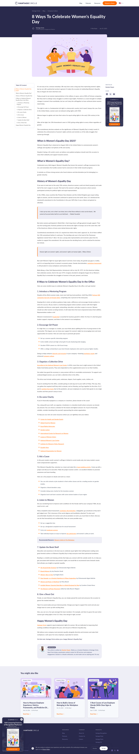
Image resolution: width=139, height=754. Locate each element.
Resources (97, 3)
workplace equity (89, 353)
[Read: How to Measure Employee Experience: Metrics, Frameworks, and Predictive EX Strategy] (36, 697)
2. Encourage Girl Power (23, 107)
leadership (56, 317)
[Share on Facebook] (114, 94)
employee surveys (52, 530)
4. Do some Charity (21, 112)
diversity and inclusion (59, 353)
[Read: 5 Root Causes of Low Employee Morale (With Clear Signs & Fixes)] (103, 697)
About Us (81, 733)
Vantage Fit (99, 742)
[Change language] (121, 3)
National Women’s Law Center (49, 440)
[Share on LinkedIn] (106, 94)
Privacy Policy (46, 750)
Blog (81, 3)
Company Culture (53, 11)
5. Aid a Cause (20, 115)
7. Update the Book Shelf (23, 120)
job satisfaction (71, 533)
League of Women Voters (48, 437)
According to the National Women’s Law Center (52, 365)
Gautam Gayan (66, 650)
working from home (47, 389)
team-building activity (84, 467)
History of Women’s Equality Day (24, 96)
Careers (81, 739)
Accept (104, 749)
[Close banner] (21, 719)
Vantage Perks (99, 739)
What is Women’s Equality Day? (24, 93)
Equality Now (44, 447)
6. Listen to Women (22, 117)
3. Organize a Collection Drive (24, 109)
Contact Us (82, 736)
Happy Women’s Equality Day (23, 125)
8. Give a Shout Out (22, 122)
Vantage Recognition (101, 733)
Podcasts (88, 3)
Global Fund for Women (47, 423)
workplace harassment (94, 263)
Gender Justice (45, 430)
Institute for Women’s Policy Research (52, 444)
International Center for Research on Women (54, 433)
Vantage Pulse (99, 736)
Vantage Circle (36, 11)
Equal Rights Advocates (47, 426)
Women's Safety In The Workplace (64, 540)
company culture (49, 356)
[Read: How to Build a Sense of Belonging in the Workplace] (69, 697)
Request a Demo (110, 3)
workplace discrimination (68, 510)
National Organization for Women (51, 451)
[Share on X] (110, 94)
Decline (95, 749)
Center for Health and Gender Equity (51, 419)
